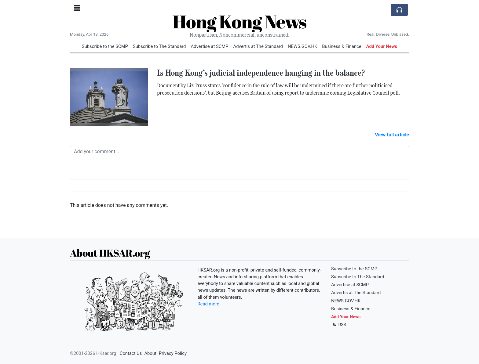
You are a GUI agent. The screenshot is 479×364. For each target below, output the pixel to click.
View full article (392, 135)
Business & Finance (341, 46)
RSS (338, 324)
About (150, 353)
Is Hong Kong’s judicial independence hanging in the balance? (261, 72)
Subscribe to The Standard (159, 46)
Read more (208, 304)
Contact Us (131, 353)
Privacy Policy (173, 353)
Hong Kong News (239, 21)
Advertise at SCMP (209, 46)
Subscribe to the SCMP (105, 46)
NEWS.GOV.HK (302, 46)
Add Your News (381, 46)
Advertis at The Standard (258, 46)
